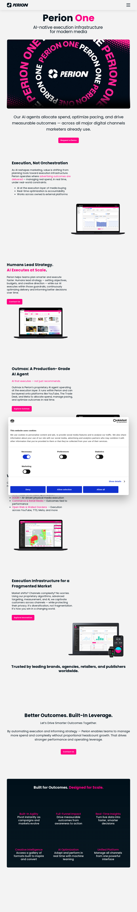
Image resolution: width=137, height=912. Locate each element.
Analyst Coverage (16, 815)
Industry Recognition (17, 854)
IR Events (11, 819)
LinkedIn (75, 863)
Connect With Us (68, 749)
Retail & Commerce (81, 785)
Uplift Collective (15, 849)
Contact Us (14, 268)
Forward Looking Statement (21, 824)
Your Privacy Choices (34, 900)
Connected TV (78, 780)
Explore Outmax (83, 342)
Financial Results (15, 806)
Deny (29, 482)
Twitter (74, 877)
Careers (11, 794)
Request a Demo (68, 140)
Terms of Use (90, 900)
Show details (115, 474)
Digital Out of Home (81, 794)
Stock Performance (17, 810)
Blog (9, 789)
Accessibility (107, 900)
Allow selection (68, 482)
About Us (11, 780)
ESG (9, 840)
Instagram (76, 868)
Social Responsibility (17, 845)
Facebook (76, 872)
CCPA (77, 900)
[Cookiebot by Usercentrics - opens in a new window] (115, 428)
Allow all (108, 482)
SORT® (74, 789)
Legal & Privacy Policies (59, 900)
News (9, 785)
